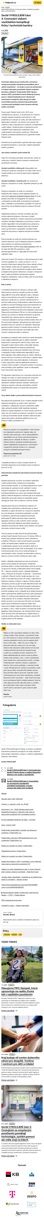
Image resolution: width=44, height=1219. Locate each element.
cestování (7, 934)
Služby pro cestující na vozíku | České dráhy (16, 846)
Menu (39, 3)
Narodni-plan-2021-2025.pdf (11, 799)
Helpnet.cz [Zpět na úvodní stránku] (10, 2)
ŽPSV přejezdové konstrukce (11, 900)
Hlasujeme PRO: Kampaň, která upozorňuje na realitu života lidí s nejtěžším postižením (19, 991)
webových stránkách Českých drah (21, 196)
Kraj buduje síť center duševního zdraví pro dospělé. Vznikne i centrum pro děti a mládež (20, 1061)
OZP (20, 934)
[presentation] (22, 964)
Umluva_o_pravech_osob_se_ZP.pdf (14, 804)
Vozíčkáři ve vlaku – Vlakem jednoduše (15, 906)
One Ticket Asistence (27, 247)
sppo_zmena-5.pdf (8, 825)
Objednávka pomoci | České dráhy (13, 851)
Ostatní (7, 7)
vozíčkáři (14, 934)
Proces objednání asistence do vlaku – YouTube (18, 820)
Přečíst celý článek (7, 1011)
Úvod (2, 7)
